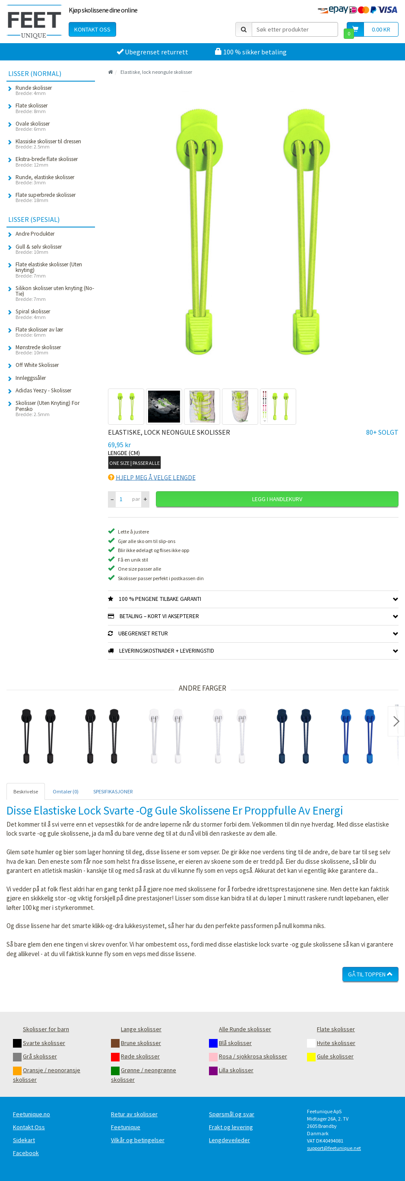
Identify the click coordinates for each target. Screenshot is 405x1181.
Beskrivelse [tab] (25, 791)
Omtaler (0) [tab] (66, 791)
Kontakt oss (92, 29)
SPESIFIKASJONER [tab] (113, 791)
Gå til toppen (370, 974)
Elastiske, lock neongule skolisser (156, 72)
